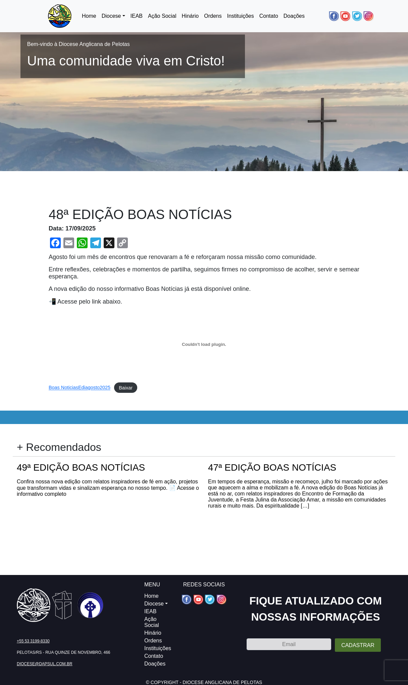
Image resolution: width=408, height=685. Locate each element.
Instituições (240, 16)
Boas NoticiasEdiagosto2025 (79, 387)
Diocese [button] (111, 16)
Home (89, 16)
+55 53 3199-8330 (33, 641)
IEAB (137, 16)
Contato (268, 16)
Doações (294, 16)
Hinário (190, 16)
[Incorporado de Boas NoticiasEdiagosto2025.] (204, 344)
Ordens (212, 16)
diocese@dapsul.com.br (44, 664)
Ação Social (162, 16)
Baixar (126, 387)
